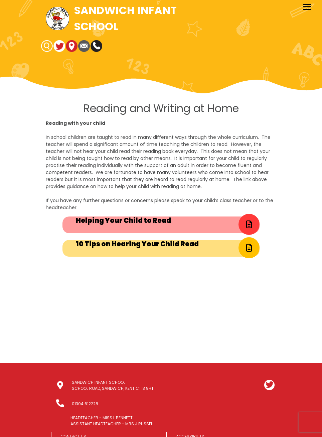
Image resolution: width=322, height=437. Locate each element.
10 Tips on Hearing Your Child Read (137, 244)
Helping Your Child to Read (123, 220)
